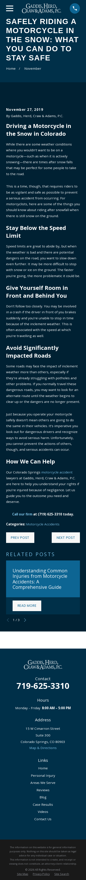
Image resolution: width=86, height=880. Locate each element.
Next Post (66, 537)
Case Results (43, 804)
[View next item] (25, 620)
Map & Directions (43, 748)
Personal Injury (43, 775)
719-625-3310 (43, 685)
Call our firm (22, 514)
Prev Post (20, 537)
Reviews (43, 790)
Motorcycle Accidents (43, 524)
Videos (43, 811)
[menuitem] (22, 874)
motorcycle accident (57, 472)
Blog (43, 797)
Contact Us (42, 819)
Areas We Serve (42, 782)
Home (43, 768)
